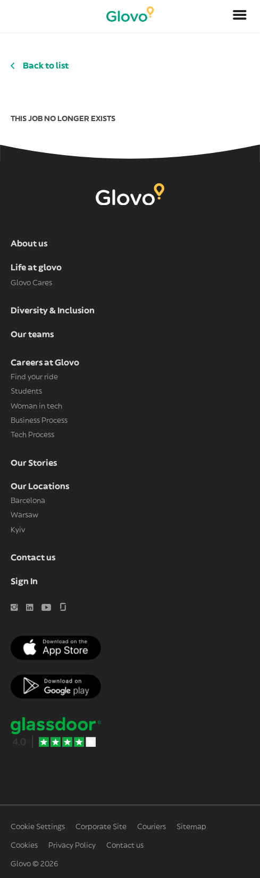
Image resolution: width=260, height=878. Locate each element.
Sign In (24, 581)
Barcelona (28, 501)
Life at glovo (36, 267)
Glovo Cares (31, 283)
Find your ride (34, 377)
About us (29, 244)
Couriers (151, 827)
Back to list (46, 66)
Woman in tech (36, 406)
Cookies (24, 845)
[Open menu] (239, 16)
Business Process (39, 420)
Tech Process (32, 435)
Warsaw (24, 515)
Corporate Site (101, 827)
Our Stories (34, 463)
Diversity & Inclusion (53, 310)
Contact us (33, 557)
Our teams (32, 334)
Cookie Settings (38, 827)
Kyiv (18, 530)
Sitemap (191, 827)
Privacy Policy (72, 845)
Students (26, 391)
